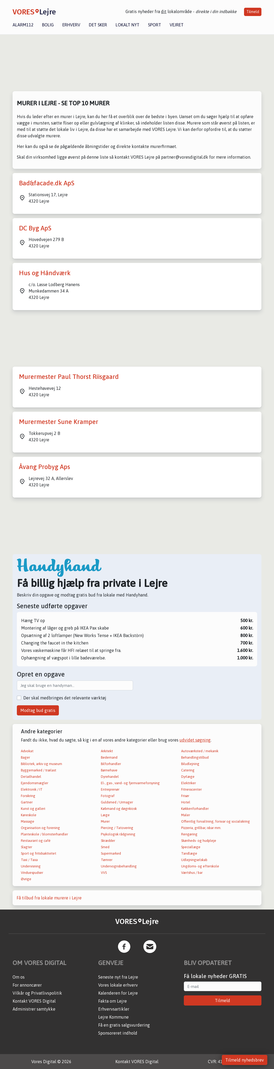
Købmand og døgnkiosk (119, 809)
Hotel (185, 802)
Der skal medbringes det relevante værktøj (64, 697)
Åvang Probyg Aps (44, 466)
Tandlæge (189, 853)
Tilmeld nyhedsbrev (244, 1060)
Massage (27, 821)
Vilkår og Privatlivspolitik (37, 993)
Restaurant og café (36, 841)
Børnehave (109, 770)
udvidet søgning (195, 740)
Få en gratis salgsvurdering (124, 1025)
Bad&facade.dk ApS (46, 183)
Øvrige (26, 879)
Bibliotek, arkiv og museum (41, 764)
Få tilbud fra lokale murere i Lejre (49, 897)
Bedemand (109, 757)
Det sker (98, 24)
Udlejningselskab (194, 860)
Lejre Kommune (113, 1017)
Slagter (26, 847)
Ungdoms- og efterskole (200, 866)
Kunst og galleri (33, 809)
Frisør (185, 796)
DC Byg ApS (35, 228)
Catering (188, 770)
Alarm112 (23, 24)
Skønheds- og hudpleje (198, 841)
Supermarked (111, 853)
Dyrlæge (188, 777)
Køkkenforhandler (195, 809)
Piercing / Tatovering (117, 828)
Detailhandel (31, 777)
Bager (25, 757)
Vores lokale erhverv (118, 985)
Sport (154, 24)
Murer (105, 821)
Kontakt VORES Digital (34, 1001)
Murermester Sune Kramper (58, 421)
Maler (185, 815)
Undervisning (31, 866)
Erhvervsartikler (113, 1009)
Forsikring (28, 796)
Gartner (27, 802)
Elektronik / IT (32, 789)
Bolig (48, 24)
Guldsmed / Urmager (117, 802)
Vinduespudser (32, 873)
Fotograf (108, 796)
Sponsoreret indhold (117, 1033)
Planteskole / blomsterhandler (44, 834)
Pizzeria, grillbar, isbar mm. (201, 828)
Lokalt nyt (127, 24)
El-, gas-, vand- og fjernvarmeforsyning (130, 783)
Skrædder (108, 841)
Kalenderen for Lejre (118, 993)
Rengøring (189, 834)
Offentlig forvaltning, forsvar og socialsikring (215, 821)
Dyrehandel (110, 777)
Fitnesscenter (191, 789)
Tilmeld (252, 12)
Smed (105, 847)
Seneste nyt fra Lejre (118, 977)
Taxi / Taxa (29, 860)
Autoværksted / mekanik (199, 751)
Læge (105, 815)
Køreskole (28, 815)
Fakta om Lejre (112, 1001)
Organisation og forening (40, 828)
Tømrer (106, 860)
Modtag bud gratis (37, 710)
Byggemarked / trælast (38, 770)
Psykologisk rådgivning (118, 834)
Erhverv (71, 24)
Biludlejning (190, 764)
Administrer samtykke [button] (34, 1009)
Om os (19, 977)
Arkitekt (107, 751)
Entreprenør (110, 789)
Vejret (177, 24)
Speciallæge (190, 847)
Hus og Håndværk (45, 273)
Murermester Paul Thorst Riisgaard (69, 376)
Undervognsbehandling (119, 866)
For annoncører (27, 985)
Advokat (27, 751)
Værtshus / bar (192, 873)
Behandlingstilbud (195, 757)
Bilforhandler (111, 764)
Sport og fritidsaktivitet (38, 853)
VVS (104, 873)
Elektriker (188, 783)
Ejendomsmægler (34, 783)
